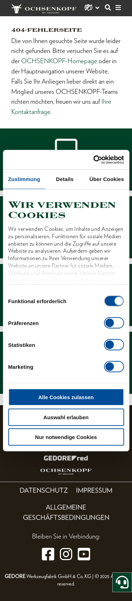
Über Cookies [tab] (106, 179)
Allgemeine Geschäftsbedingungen (66, 512)
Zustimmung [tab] (24, 179)
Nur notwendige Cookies (66, 437)
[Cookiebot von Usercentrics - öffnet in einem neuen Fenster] (94, 159)
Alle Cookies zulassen (66, 397)
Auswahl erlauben (65, 417)
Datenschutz (44, 490)
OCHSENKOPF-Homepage (59, 61)
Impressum (94, 490)
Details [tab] (65, 179)
